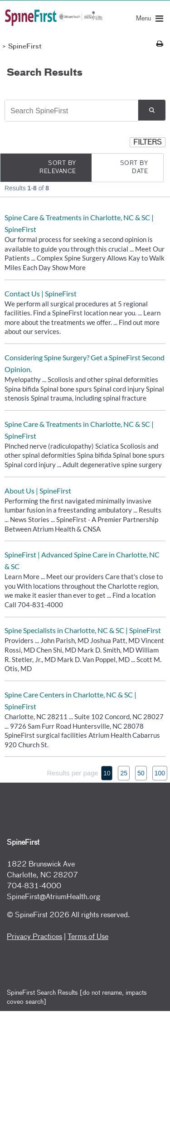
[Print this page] (159, 44)
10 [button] (107, 773)
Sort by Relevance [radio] (57, 167)
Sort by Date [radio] (134, 167)
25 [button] (123, 773)
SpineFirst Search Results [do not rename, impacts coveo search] (77, 997)
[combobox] (71, 111)
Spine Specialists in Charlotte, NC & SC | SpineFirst (83, 630)
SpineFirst (25, 47)
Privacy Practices (34, 937)
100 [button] (160, 773)
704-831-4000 (34, 886)
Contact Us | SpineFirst (41, 293)
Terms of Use (88, 937)
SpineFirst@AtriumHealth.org (53, 897)
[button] (151, 110)
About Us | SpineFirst (38, 490)
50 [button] (141, 773)
